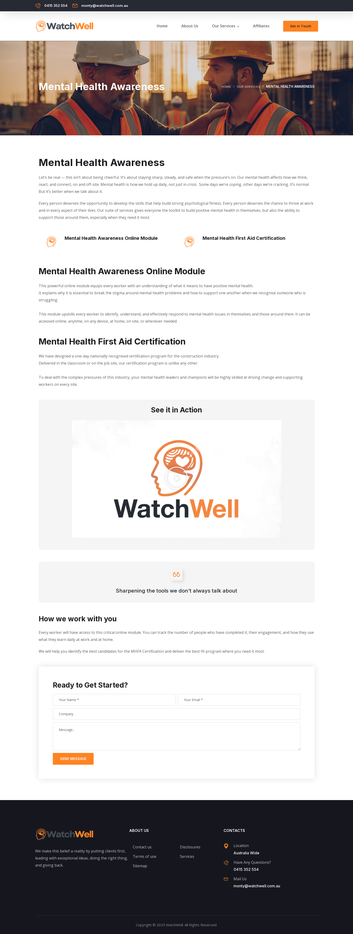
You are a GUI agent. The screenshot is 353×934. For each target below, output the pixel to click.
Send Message (73, 759)
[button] (176, 479)
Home (162, 26)
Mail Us (240, 878)
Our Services (223, 26)
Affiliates (261, 26)
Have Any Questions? (252, 862)
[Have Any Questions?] (226, 862)
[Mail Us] (226, 879)
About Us (189, 26)
